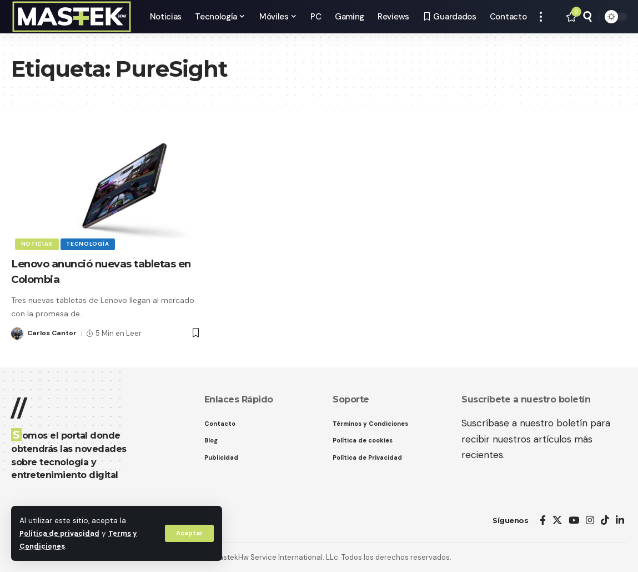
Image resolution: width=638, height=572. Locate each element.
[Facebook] (543, 521)
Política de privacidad (61, 533)
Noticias (38, 243)
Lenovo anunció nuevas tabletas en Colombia (86, 271)
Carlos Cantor (53, 333)
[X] (557, 521)
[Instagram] (590, 521)
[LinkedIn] (620, 521)
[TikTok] (605, 521)
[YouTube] (574, 521)
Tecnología (90, 243)
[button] (188, 533)
